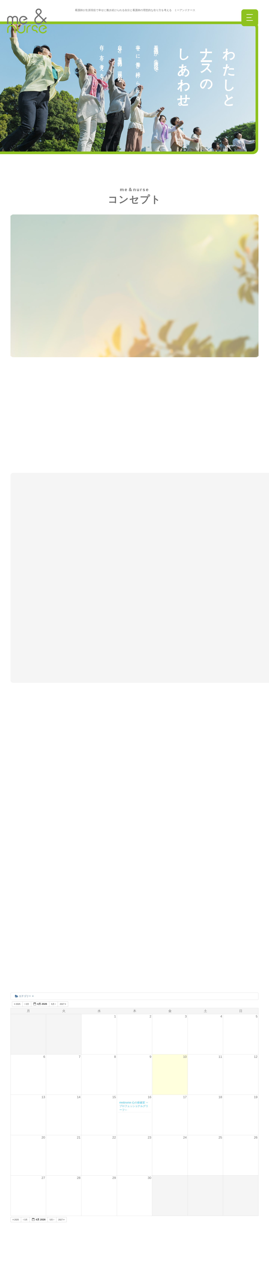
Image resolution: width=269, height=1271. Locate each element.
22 (114, 958)
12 (255, 878)
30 (149, 999)
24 (185, 958)
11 (220, 878)
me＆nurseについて (69, 1185)
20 (43, 958)
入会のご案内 (65, 1231)
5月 (53, 825)
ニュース (62, 1194)
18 (220, 918)
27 (43, 999)
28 (79, 999)
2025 (17, 825)
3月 (27, 825)
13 (43, 918)
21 (79, 958)
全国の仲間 (63, 1222)
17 (185, 918)
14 (79, 918)
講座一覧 (62, 1203)
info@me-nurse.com (181, 1206)
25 (220, 958)
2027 (63, 825)
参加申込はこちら (172, 1229)
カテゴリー (24, 817)
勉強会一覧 (63, 1213)
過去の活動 (63, 1240)
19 (255, 918)
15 (114, 918)
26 (255, 958)
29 (114, 999)
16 (149, 918)
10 (185, 878)
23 (149, 958)
